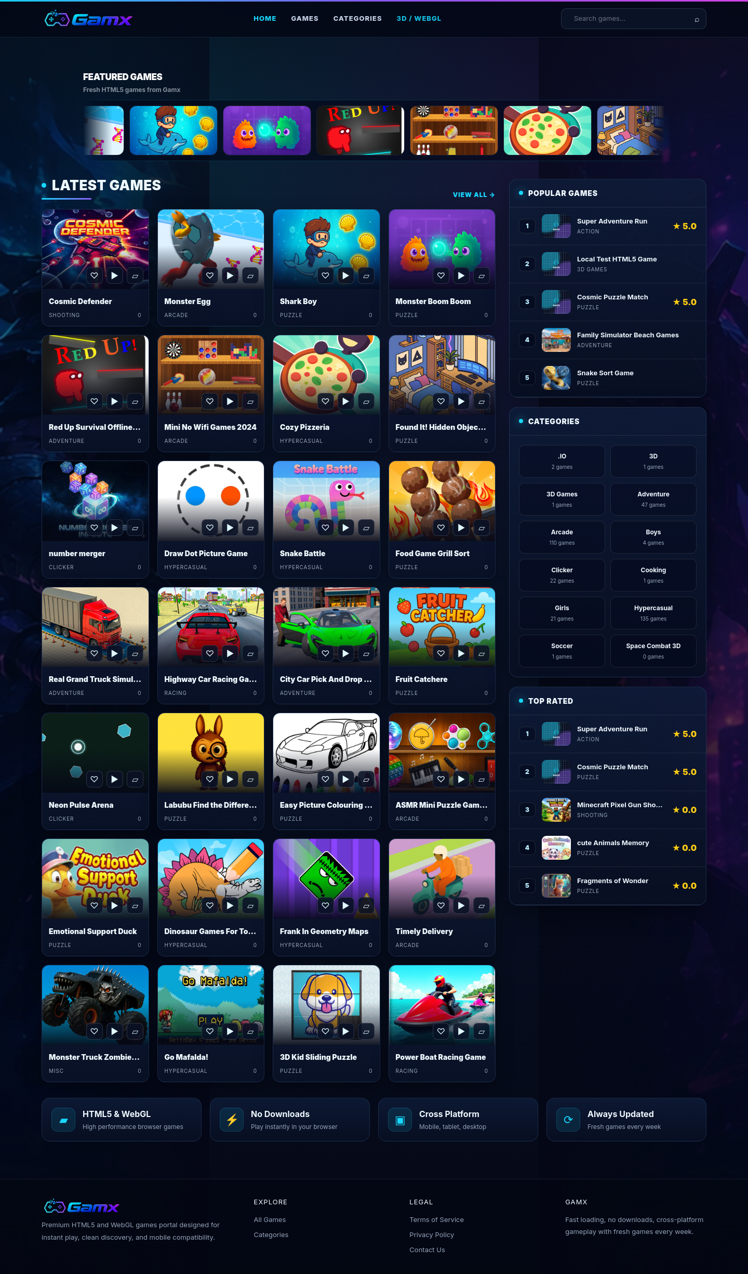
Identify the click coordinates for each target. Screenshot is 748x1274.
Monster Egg (188, 301)
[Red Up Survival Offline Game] (422, 130)
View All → (474, 195)
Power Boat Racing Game (441, 1057)
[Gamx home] (88, 19)
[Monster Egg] (141, 130)
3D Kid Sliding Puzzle (318, 1057)
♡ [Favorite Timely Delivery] (441, 905)
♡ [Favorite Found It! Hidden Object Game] (441, 401)
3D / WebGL (419, 18)
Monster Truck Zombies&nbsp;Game (116, 1057)
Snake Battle (303, 553)
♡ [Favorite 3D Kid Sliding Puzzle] (325, 1031)
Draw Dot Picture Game (206, 553)
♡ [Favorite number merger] (94, 527)
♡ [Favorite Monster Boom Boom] (441, 275)
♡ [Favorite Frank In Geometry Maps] (325, 905)
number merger (77, 553)
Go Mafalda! (187, 1057)
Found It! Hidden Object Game (450, 427)
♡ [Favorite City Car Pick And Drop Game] (325, 653)
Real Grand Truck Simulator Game (109, 679)
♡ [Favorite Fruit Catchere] (441, 653)
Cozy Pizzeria (304, 427)
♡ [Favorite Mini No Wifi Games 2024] (210, 401)
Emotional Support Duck (93, 931)
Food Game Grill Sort (433, 553)
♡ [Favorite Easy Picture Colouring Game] (325, 779)
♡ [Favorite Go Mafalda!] (210, 1031)
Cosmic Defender (80, 301)
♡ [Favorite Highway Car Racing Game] (210, 653)
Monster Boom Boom (433, 301)
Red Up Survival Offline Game (102, 427)
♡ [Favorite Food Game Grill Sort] (441, 527)
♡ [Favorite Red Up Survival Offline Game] (94, 401)
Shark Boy (298, 301)
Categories (357, 18)
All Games (270, 1219)
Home (264, 18)
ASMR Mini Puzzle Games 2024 (453, 804)
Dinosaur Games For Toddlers (218, 931)
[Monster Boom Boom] (328, 130)
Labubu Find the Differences (216, 804)
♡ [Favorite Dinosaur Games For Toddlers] (210, 905)
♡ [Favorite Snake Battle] (325, 527)
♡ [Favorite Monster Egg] (210, 275)
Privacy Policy (431, 1234)
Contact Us (427, 1249)
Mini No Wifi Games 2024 (211, 427)
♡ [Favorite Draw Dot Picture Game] (210, 527)
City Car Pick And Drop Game (332, 679)
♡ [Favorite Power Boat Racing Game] (441, 1031)
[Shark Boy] (235, 130)
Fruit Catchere (422, 679)
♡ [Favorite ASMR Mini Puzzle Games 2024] (441, 779)
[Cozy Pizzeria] (609, 130)
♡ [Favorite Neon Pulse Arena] (94, 779)
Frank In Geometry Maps (324, 931)
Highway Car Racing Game (212, 679)
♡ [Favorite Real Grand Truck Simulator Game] (94, 653)
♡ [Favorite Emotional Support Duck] (94, 905)
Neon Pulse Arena (81, 804)
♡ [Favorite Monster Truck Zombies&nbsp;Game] (94, 1031)
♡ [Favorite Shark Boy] (325, 275)
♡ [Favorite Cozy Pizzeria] (325, 401)
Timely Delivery (424, 931)
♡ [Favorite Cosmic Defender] (94, 275)
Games (304, 18)
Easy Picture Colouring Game (332, 804)
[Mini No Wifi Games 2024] (515, 130)
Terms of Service (436, 1219)
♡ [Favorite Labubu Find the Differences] (210, 779)
